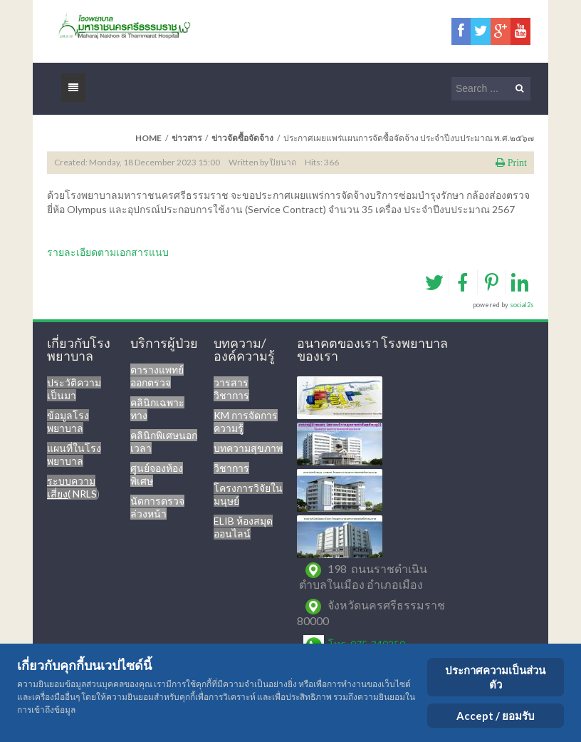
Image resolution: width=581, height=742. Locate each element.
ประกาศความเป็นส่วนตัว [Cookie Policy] (495, 677)
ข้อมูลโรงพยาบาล (68, 421)
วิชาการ (231, 468)
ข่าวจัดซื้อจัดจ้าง (242, 138)
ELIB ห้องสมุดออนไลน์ (243, 527)
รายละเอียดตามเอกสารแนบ (108, 252)
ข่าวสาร (186, 138)
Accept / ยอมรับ (495, 715)
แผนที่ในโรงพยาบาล (74, 454)
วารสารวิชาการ (231, 388)
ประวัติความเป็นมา (74, 388)
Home (148, 138)
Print (516, 163)
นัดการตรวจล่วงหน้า (157, 507)
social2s (522, 305)
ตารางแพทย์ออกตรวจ (157, 376)
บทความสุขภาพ (248, 448)
